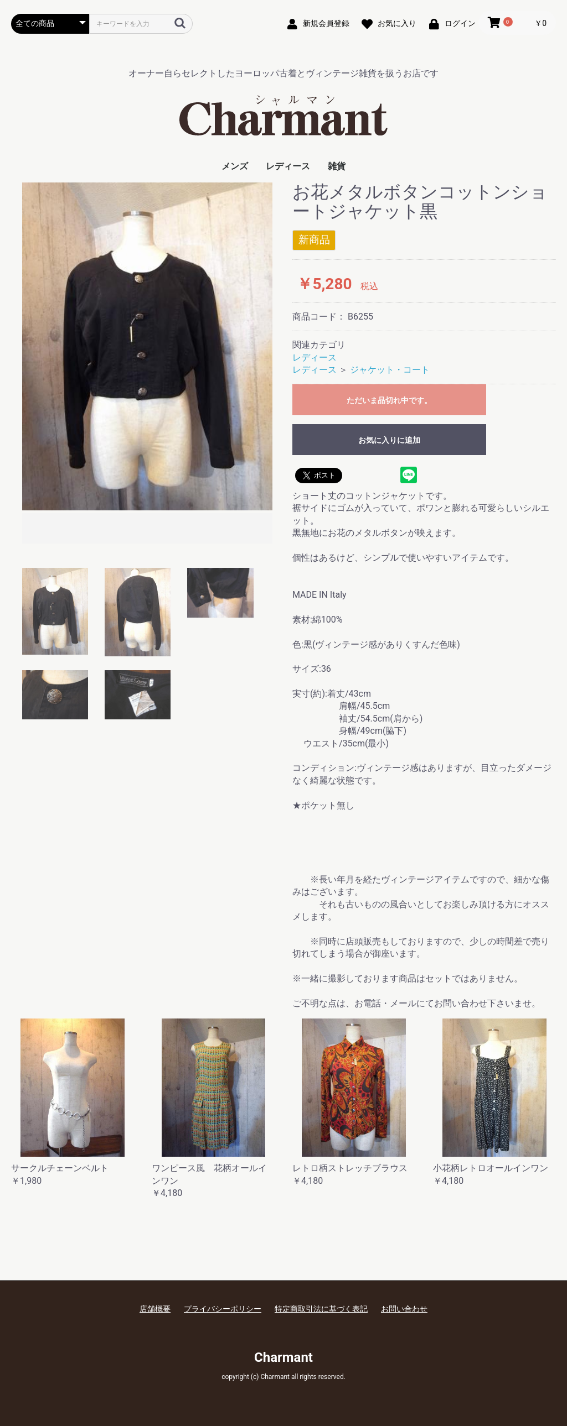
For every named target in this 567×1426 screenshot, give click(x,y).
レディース (288, 166)
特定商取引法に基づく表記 (321, 1308)
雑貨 (337, 166)
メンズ (234, 166)
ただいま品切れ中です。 (389, 400)
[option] (147, 364)
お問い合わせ (404, 1308)
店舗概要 (155, 1308)
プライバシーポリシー (222, 1308)
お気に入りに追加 (389, 440)
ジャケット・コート (390, 369)
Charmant (283, 1357)
